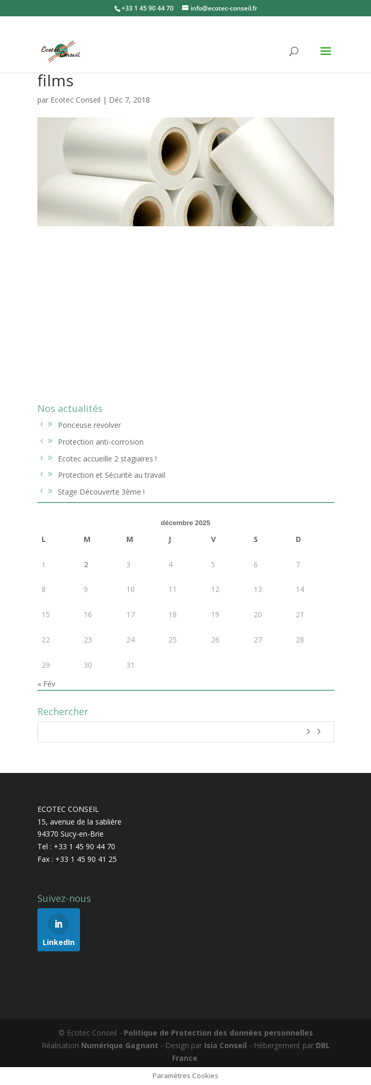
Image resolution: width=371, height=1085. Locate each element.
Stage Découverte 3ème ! (101, 492)
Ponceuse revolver (89, 425)
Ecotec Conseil (76, 100)
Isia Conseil (225, 1045)
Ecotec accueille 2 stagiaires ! (107, 459)
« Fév (46, 684)
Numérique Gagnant (119, 1045)
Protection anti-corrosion (101, 442)
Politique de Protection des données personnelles (218, 1033)
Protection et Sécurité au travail (111, 475)
